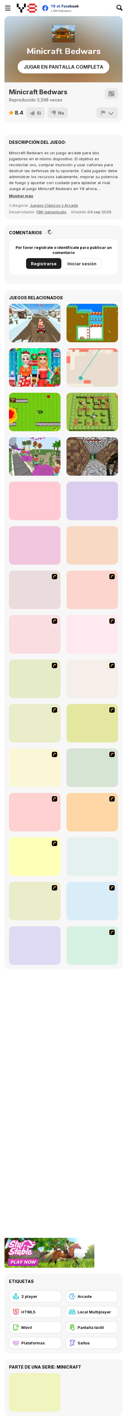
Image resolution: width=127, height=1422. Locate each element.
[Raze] (92, 901)
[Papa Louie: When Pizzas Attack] (35, 767)
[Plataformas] (35, 1343)
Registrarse (44, 263)
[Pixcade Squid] (92, 545)
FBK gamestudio (51, 211)
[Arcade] (91, 1296)
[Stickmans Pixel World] (35, 501)
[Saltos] (91, 1343)
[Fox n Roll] (92, 856)
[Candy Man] (35, 590)
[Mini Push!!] (92, 323)
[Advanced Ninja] (92, 767)
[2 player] (35, 1296)
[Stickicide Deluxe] (35, 901)
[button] (21, 195)
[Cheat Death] (92, 945)
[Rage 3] (35, 812)
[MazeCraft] (92, 456)
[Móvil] (35, 1327)
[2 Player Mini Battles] (92, 501)
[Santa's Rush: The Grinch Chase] (35, 323)
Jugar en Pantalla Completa (63, 67)
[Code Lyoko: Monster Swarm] (92, 723)
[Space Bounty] (92, 679)
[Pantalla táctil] (91, 1327)
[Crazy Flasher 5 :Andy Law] (92, 812)
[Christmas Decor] (35, 367)
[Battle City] (35, 679)
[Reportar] (107, 112)
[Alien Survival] (35, 412)
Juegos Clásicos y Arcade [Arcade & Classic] (54, 205)
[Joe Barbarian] (92, 590)
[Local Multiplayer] (91, 1312)
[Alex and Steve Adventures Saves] (35, 545)
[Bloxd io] (35, 456)
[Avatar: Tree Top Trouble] (35, 723)
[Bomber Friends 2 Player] (92, 412)
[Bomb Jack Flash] (35, 634)
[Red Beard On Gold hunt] (92, 634)
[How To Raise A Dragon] (35, 856)
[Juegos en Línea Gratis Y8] (27, 8)
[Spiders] (92, 367)
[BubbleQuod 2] (35, 945)
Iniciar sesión (81, 263)
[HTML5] (35, 1312)
